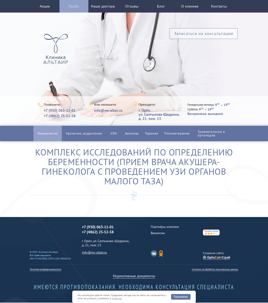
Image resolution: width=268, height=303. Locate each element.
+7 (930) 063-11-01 (60, 110)
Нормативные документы (134, 276)
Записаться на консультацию (204, 35)
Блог (161, 7)
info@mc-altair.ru (108, 111)
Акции (45, 7)
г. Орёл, (159, 114)
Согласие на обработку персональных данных (215, 269)
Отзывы (132, 7)
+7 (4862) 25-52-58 (60, 116)
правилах (117, 298)
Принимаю (181, 296)
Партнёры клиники (165, 227)
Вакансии (158, 233)
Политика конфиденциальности (45, 269)
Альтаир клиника (57, 52)
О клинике (190, 7)
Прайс (74, 7)
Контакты (219, 7)
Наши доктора (103, 7)
